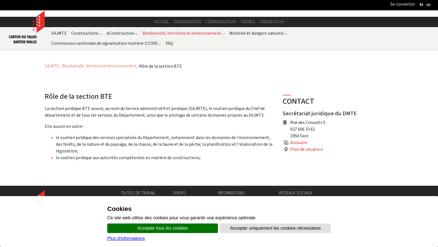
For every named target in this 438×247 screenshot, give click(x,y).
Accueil (161, 22)
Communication (220, 22)
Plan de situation (306, 149)
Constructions (86, 33)
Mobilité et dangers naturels (258, 33)
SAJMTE (59, 33)
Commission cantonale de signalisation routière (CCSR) (106, 43)
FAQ (169, 43)
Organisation (187, 22)
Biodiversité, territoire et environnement (183, 33)
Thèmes (247, 22)
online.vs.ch (272, 22)
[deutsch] (428, 5)
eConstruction (122, 33)
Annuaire (298, 142)
